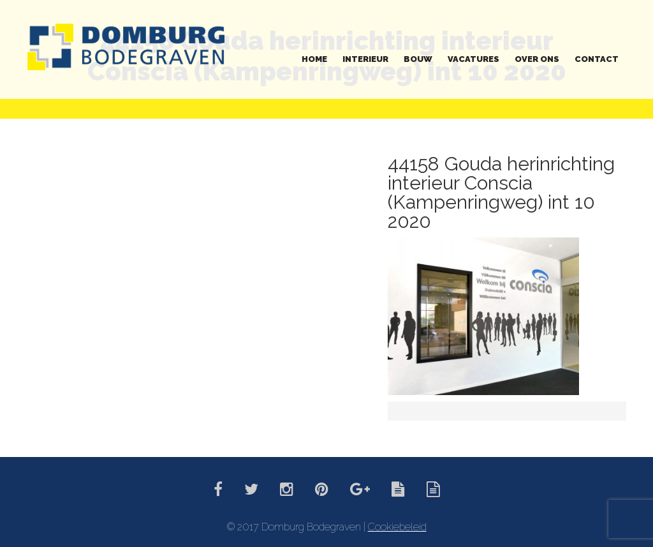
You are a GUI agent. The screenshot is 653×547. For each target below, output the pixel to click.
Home (314, 59)
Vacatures (473, 59)
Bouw (418, 59)
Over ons (537, 59)
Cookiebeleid (397, 527)
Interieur (365, 59)
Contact (597, 59)
